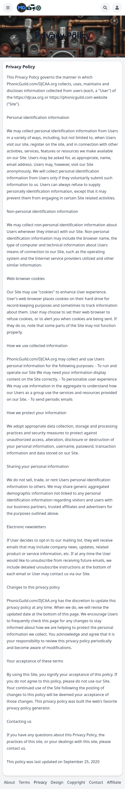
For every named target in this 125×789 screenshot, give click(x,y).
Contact (96, 782)
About (9, 782)
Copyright (76, 782)
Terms (24, 782)
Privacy (40, 782)
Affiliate (114, 782)
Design (57, 782)
